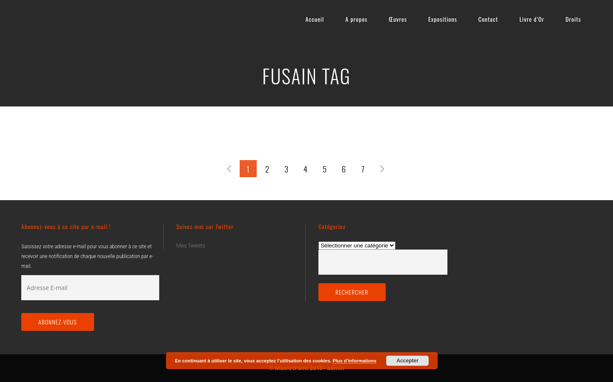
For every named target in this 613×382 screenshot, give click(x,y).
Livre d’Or (531, 18)
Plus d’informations (354, 360)
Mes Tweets (191, 245)
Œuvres (398, 18)
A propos (356, 18)
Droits (573, 18)
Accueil (314, 18)
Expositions (442, 18)
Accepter (407, 361)
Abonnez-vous (57, 321)
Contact (488, 18)
